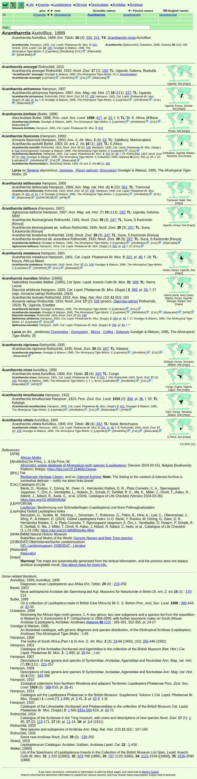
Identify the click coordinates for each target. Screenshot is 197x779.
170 (188, 591)
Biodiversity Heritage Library (41, 477)
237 (128, 93)
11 (68, 722)
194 (99, 144)
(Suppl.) (137, 147)
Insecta (43, 5)
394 (130, 399)
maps (187, 83)
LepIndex (52, 51)
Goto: (76, 27)
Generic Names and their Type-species (103, 538)
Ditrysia (81, 5)
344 (40, 676)
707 (111, 756)
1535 (181, 756)
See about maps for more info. (84, 565)
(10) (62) (96, 297)
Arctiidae (118, 5)
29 (123, 246)
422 (27, 99)
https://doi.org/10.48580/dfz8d (43, 500)
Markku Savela (150, 771)
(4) (70, 38)
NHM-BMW (25, 54)
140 (84, 315)
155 (92, 96)
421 (27, 194)
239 (84, 737)
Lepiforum (28, 507)
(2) (101, 399)
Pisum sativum (87, 170)
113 (40, 722)
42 (95, 699)
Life (31, 5)
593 (89, 710)
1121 (145, 756)
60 (123, 325)
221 (44, 664)
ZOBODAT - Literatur (70, 546)
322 (108, 153)
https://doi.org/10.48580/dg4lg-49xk (67, 530)
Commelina (59, 332)
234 (89, 38)
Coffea (108, 332)
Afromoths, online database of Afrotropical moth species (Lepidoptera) (73, 465)
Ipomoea (66, 170)
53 (104, 140)
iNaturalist (94, 51)
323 (80, 756)
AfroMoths (66, 51)
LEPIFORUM (45, 197)
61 (36, 99)
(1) (79, 144)
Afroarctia (39, 14)
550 (114, 246)
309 (135, 282)
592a (81, 710)
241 (96, 38)
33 (115, 641)
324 (100, 128)
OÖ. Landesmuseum (36, 546)
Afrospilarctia (62, 14)
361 (124, 187)
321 (94, 44)
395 (184, 603)
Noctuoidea (99, 5)
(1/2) (171, 44)
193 (107, 163)
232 (122, 212)
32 (110, 118)
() (132, 14)
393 (134, 290)
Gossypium (108, 170)
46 (116, 153)
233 (117, 584)
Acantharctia (96, 14)
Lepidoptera (62, 5)
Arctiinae (136, 5)
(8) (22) (97, 187)
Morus (95, 332)
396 (114, 325)
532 (17, 150)
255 (145, 641)
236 (49, 48)
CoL (78, 51)
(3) (94, 220)
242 (98, 374)
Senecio (33, 170)
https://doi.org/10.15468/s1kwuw (71, 469)
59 (146, 290)
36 (141, 399)
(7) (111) (99, 93)
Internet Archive (89, 477)
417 (99, 118)
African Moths (30, 458)
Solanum (122, 332)
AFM (63, 197)
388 (48, 687)
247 (113, 220)
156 (105, 70)
